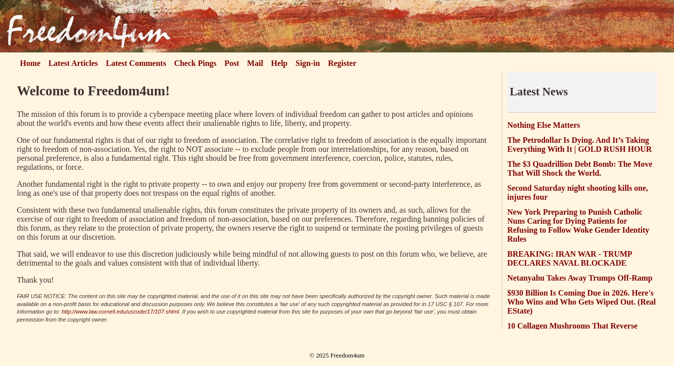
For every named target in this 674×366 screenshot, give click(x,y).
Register (342, 63)
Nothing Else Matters (543, 125)
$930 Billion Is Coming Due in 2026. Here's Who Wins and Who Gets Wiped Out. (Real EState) (581, 302)
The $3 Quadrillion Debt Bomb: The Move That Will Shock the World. (579, 168)
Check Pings (195, 63)
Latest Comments (136, 63)
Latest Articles (73, 63)
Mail (255, 63)
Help (279, 63)
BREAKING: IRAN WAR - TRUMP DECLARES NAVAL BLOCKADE (569, 258)
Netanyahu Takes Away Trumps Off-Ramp (580, 278)
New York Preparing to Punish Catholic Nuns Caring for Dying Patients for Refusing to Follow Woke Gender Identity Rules (578, 225)
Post (231, 63)
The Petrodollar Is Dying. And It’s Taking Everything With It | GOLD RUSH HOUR (579, 144)
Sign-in (308, 63)
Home (30, 63)
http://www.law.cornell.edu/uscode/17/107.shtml (120, 312)
